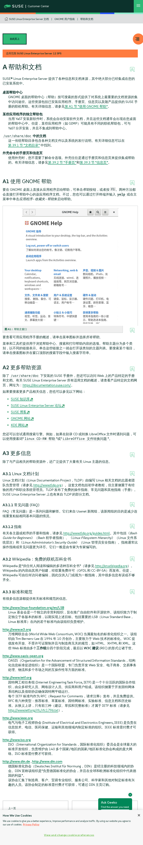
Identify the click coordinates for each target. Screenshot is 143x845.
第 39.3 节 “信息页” (94, 162)
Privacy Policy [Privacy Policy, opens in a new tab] (31, 824)
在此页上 (14, 38)
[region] (71, 827)
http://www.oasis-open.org (23, 656)
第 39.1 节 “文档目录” (24, 145)
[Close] (139, 815)
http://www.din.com (47, 761)
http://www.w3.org (17, 629)
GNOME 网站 (21, 418)
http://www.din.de (16, 761)
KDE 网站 (18, 425)
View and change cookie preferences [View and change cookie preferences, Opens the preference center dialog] (69, 835)
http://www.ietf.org (17, 677)
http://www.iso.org (17, 740)
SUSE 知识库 (20, 399)
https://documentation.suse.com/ (47, 385)
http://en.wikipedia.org (111, 566)
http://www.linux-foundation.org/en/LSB (33, 607)
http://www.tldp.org (47, 485)
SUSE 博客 (18, 412)
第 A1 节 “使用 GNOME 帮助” (86, 106)
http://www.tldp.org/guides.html (86, 533)
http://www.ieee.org (18, 718)
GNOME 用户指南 (64, 19)
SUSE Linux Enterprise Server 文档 (29, 19)
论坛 (36, 405)
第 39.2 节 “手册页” (62, 162)
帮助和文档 (86, 19)
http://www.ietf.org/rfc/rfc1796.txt (33, 710)
